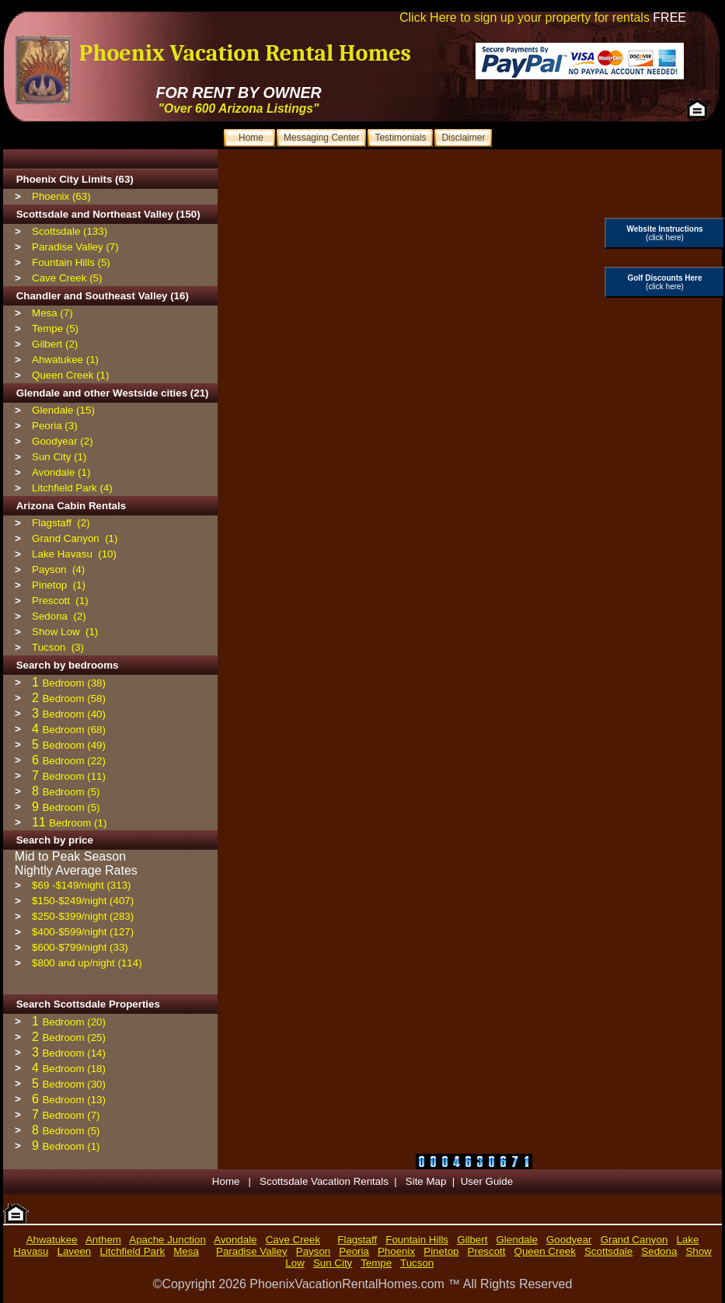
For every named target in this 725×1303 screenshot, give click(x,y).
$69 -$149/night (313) (81, 885)
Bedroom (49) (74, 745)
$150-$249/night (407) (83, 901)
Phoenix (396, 1251)
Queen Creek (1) (70, 375)
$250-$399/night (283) (83, 916)
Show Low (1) (65, 632)
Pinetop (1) (58, 585)
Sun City (332, 1263)
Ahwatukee (52, 1239)
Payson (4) (58, 569)
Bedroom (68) (74, 729)
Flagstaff (357, 1239)
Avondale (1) (61, 472)
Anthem (103, 1239)
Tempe (376, 1263)
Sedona (659, 1251)
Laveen (75, 1251)
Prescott (487, 1251)
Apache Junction (167, 1239)
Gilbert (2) (55, 344)
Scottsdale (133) (69, 231)
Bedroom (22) (74, 761)
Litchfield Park (132, 1251)
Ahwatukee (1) (65, 359)
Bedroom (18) (74, 1068)
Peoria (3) (55, 425)
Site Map (426, 1181)
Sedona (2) (59, 616)
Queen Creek (545, 1251)
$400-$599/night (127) (83, 932)
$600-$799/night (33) (80, 947)
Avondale (235, 1239)
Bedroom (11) (74, 776)
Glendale (517, 1239)
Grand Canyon (634, 1239)
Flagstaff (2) (61, 523)
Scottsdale (608, 1251)
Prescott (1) (60, 600)
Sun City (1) (59, 457)
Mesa (186, 1251)
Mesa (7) (52, 313)
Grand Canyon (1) (74, 538)
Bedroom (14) (74, 1053)
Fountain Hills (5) (71, 262)
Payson (313, 1251)
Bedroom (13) (74, 1100)
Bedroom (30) (74, 1084)
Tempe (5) (55, 328)
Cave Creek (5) (67, 278)
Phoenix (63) (61, 196)
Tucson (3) (58, 647)
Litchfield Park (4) (72, 488)
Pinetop (440, 1251)
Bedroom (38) (74, 683)
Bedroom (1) (77, 823)
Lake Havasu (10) (74, 554)
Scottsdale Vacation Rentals (324, 1181)
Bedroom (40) (74, 714)
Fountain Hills (416, 1239)
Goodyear (569, 1239)
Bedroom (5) (70, 792)
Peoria (354, 1251)
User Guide (487, 1181)
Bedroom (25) (74, 1037)
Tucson (417, 1263)
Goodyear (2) (62, 441)
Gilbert (472, 1239)
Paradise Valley (252, 1251)
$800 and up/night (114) (87, 963)
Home (227, 1181)
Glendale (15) (63, 410)
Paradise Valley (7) (75, 247)
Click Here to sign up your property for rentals (542, 17)
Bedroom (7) (70, 1115)
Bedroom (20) (74, 1022)
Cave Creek (293, 1239)
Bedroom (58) (74, 698)
